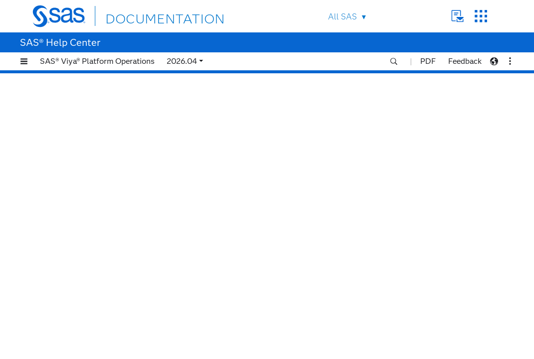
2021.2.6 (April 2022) (74, 284)
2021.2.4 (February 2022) (81, 309)
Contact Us (457, 16)
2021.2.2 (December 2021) (83, 334)
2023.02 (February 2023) (80, 160)
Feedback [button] (465, 61)
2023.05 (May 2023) (72, 122)
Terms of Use (347, 351)
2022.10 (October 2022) (80, 209)
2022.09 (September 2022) (83, 222)
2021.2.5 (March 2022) (77, 297)
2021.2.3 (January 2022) (79, 322)
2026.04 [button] (182, 61)
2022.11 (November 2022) (82, 197)
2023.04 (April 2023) (73, 135)
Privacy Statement (296, 351)
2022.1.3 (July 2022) (73, 247)
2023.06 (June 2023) (73, 110)
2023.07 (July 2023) (72, 97)
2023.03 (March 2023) (76, 147)
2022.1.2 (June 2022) (74, 259)
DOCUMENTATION (141, 15)
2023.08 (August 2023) (77, 85)
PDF (428, 61)
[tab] (93, 209)
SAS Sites (481, 16)
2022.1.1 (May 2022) (73, 272)
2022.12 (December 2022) (82, 184)
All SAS (342, 16)
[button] (24, 61)
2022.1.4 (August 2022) (78, 234)
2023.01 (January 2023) (78, 172)
